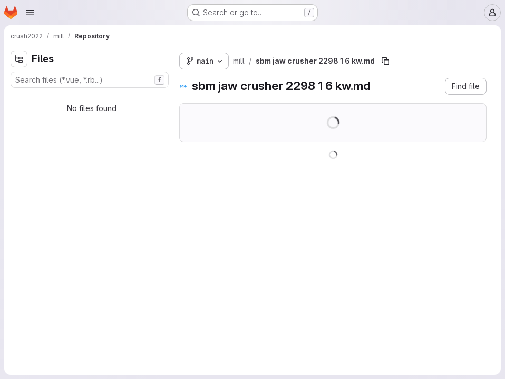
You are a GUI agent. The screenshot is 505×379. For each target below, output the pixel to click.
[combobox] (90, 80)
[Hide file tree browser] (19, 59)
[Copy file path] (385, 61)
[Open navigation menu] (30, 12)
